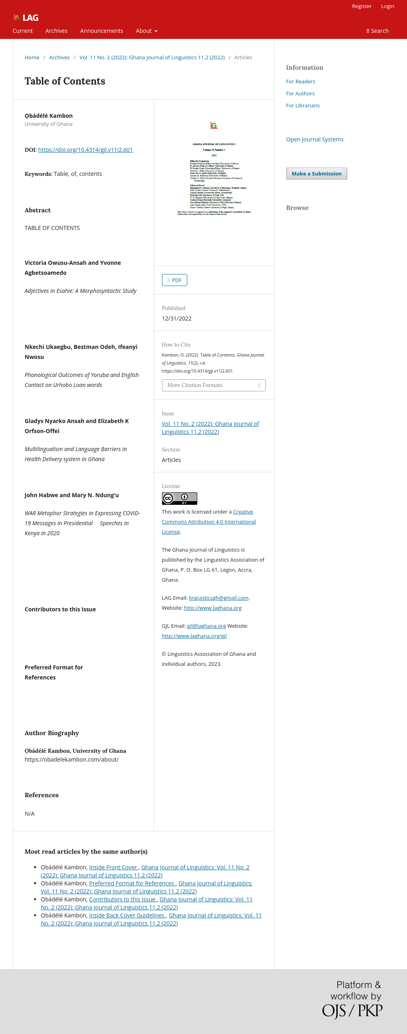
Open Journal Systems (315, 139)
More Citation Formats (195, 385)
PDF (176, 280)
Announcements (101, 30)
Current (23, 30)
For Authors (300, 93)
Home (32, 57)
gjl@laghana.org (206, 625)
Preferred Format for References (132, 883)
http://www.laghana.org (213, 607)
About (144, 30)
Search (378, 30)
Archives (56, 30)
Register (362, 6)
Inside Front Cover (113, 867)
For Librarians (303, 105)
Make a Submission (317, 173)
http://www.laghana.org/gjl (194, 635)
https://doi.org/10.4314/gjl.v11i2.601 (85, 149)
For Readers (301, 81)
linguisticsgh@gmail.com (219, 597)
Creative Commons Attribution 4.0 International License (209, 521)
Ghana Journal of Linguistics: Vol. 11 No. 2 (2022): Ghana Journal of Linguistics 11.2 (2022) (145, 871)
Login (388, 6)
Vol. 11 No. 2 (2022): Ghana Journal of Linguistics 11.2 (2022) (152, 57)
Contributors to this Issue (122, 899)
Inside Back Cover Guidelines (127, 915)
